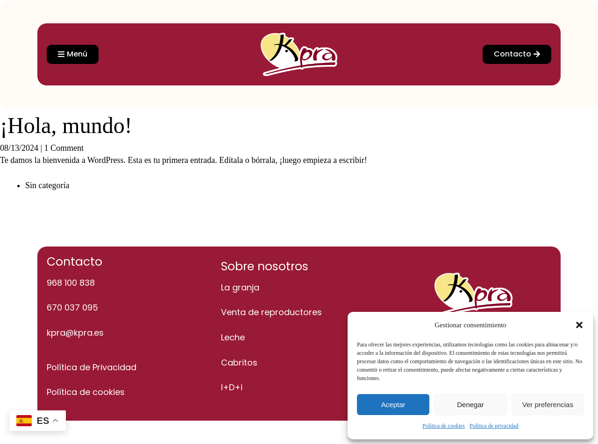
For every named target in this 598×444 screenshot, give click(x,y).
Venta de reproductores (271, 312)
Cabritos (239, 362)
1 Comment (64, 148)
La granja (240, 287)
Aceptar (393, 405)
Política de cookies (443, 426)
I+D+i (231, 387)
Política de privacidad (494, 426)
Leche (233, 337)
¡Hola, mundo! (66, 125)
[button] (579, 325)
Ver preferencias (547, 405)
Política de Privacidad (91, 367)
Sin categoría (47, 185)
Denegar (470, 405)
